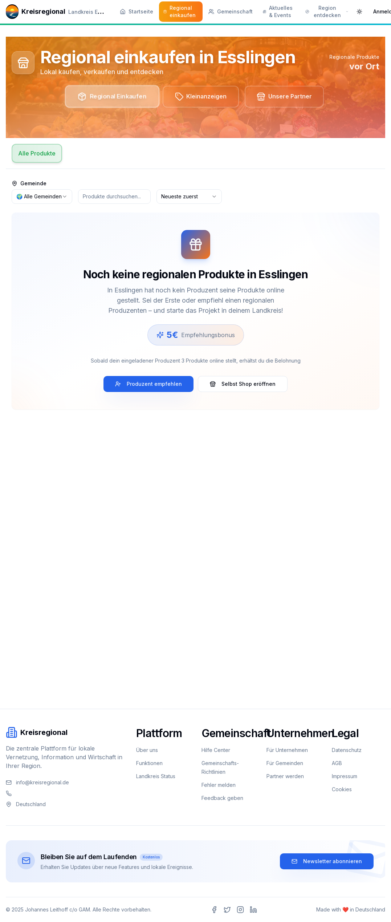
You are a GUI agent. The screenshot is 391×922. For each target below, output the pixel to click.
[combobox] (42, 197)
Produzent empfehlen (148, 384)
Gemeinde (29, 184)
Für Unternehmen (287, 750)
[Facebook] (214, 909)
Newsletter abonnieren (327, 861)
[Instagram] (240, 909)
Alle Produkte (37, 153)
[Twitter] (227, 909)
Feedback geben (222, 798)
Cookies (342, 789)
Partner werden (285, 776)
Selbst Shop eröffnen (243, 384)
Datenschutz (347, 750)
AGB (337, 763)
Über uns (147, 750)
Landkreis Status (155, 776)
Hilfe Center (215, 750)
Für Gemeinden (284, 763)
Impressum (344, 776)
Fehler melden (218, 785)
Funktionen (149, 763)
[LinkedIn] (253, 909)
